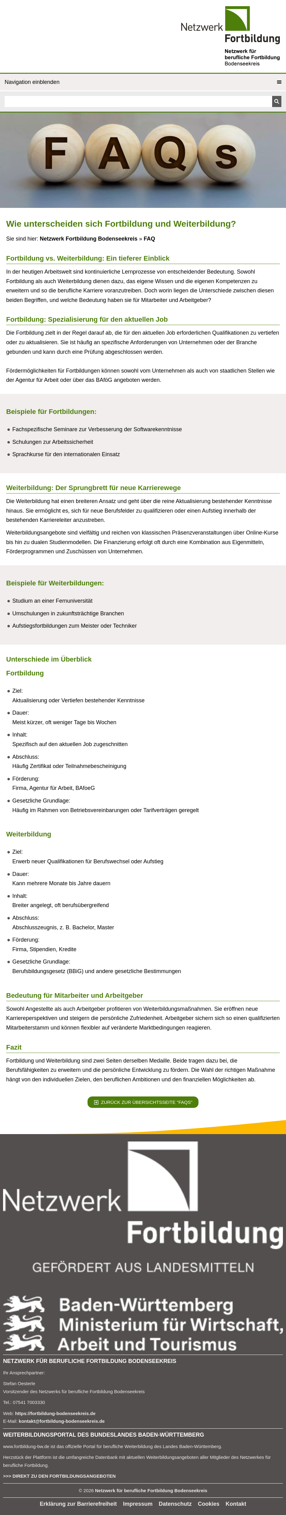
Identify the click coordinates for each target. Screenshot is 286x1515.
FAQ (149, 239)
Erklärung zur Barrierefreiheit (78, 1504)
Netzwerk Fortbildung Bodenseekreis (88, 239)
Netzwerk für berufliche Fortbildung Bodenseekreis (151, 1490)
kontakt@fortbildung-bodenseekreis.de (62, 1421)
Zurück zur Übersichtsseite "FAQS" (143, 1102)
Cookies (208, 1504)
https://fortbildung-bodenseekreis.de (55, 1413)
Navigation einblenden (32, 82)
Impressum (138, 1504)
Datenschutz (175, 1504)
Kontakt (236, 1504)
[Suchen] (138, 101)
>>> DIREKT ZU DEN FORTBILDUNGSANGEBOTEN (59, 1476)
